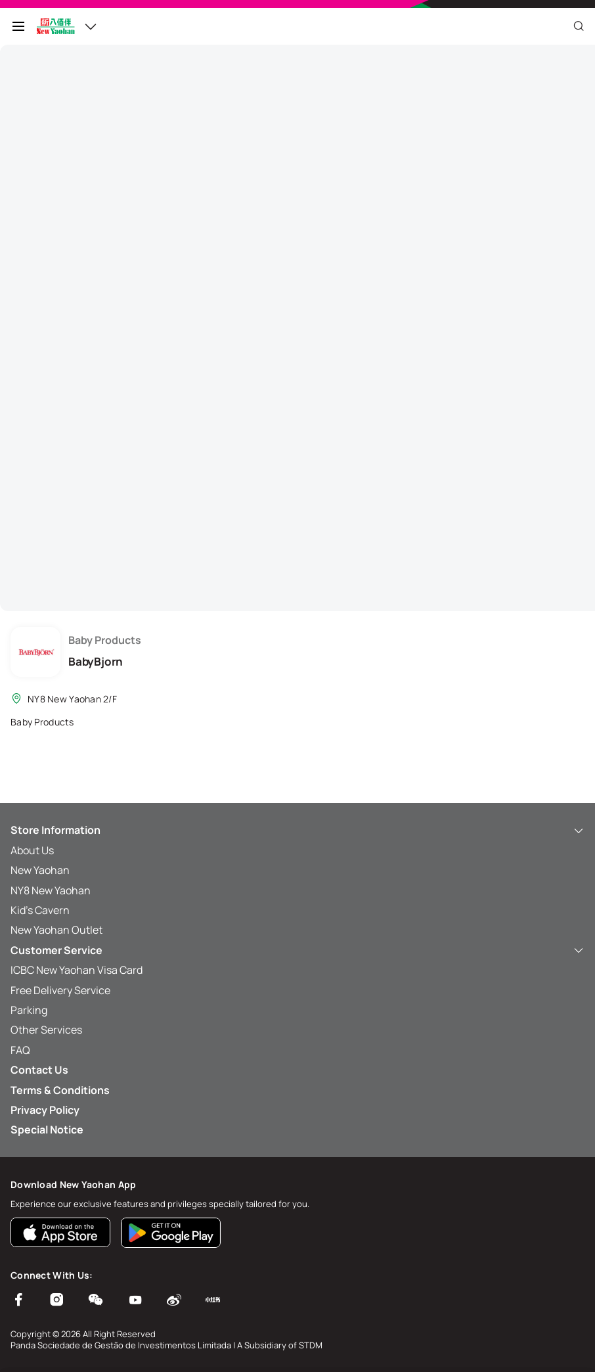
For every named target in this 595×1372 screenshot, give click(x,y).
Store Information (297, 830)
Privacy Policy (45, 1110)
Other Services (46, 1030)
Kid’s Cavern (40, 910)
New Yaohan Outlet (56, 930)
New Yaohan (40, 870)
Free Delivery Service (60, 990)
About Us (32, 850)
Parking (29, 1010)
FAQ (20, 1050)
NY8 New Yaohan (51, 890)
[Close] (578, 26)
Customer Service (297, 950)
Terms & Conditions (60, 1090)
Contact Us (39, 1070)
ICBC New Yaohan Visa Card (77, 970)
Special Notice (47, 1129)
